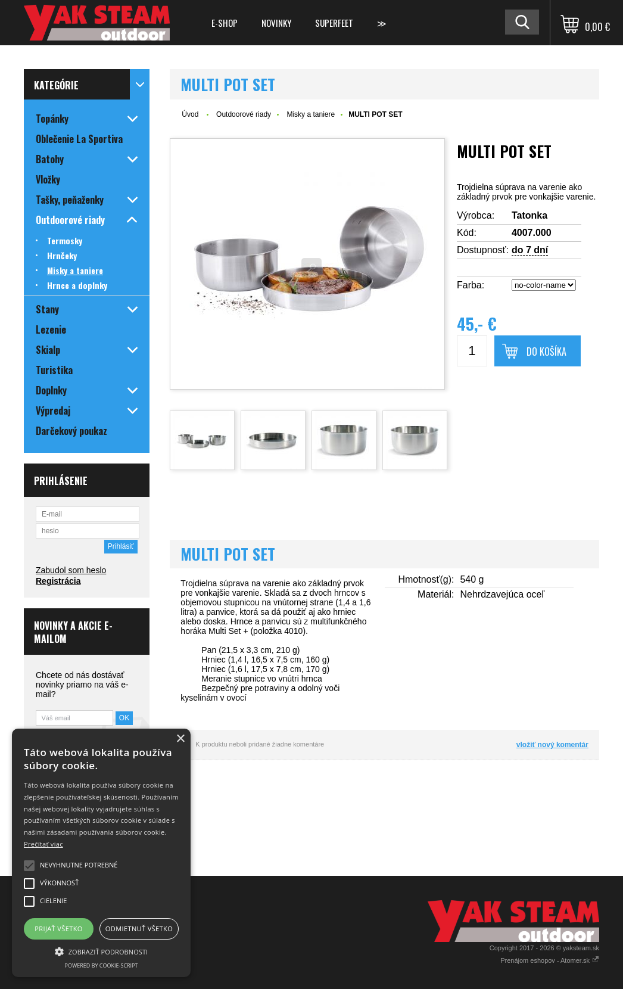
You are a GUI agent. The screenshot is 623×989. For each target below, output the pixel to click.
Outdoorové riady (243, 114)
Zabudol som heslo (71, 570)
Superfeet (334, 22)
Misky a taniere (310, 114)
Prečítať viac (43, 843)
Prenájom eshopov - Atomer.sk (549, 960)
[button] (101, 951)
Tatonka (529, 215)
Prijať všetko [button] (59, 928)
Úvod (190, 114)
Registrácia (58, 581)
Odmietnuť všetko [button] (139, 928)
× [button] (180, 739)
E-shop (224, 22)
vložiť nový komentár (552, 745)
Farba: (470, 285)
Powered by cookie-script (101, 965)
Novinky (276, 22)
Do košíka (546, 351)
